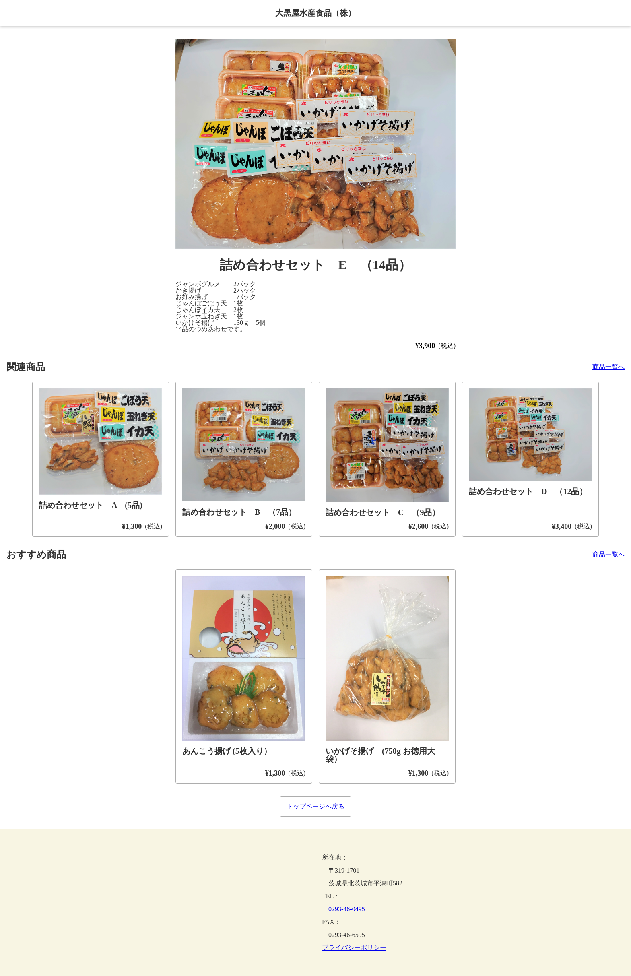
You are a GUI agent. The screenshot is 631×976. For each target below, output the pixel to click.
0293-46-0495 (346, 909)
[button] (315, 144)
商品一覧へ (608, 367)
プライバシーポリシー (354, 948)
